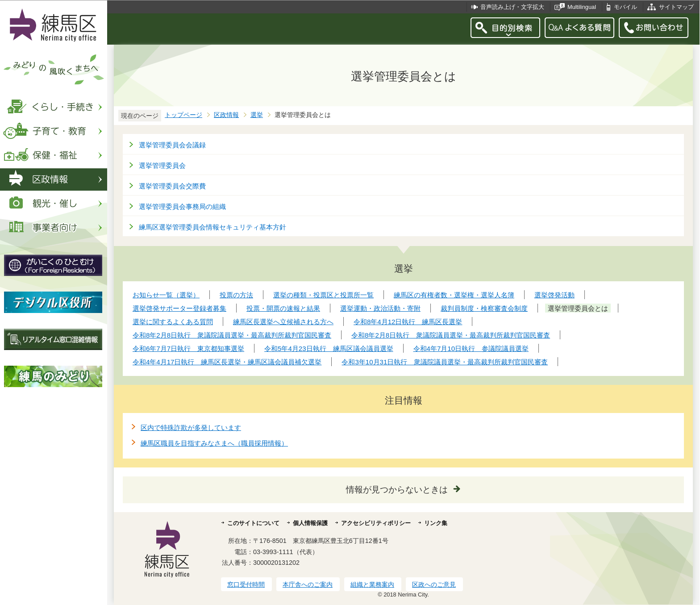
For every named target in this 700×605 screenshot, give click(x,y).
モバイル (625, 7)
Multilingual (581, 7)
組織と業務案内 (372, 584)
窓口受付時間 (246, 584)
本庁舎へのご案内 (308, 584)
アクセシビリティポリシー (376, 523)
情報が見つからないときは (397, 489)
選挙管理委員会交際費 (172, 186)
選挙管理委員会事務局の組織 (182, 206)
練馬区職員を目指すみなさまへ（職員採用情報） (214, 443)
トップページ (183, 115)
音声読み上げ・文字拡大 (512, 7)
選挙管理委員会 (162, 165)
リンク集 (435, 523)
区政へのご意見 (434, 584)
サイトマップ (676, 7)
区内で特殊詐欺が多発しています (191, 427)
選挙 (256, 115)
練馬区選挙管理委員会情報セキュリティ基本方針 (212, 227)
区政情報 (226, 115)
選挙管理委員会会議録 (172, 145)
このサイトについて (253, 523)
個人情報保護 (310, 523)
